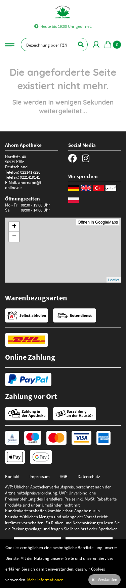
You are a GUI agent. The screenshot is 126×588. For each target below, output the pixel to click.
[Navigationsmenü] (9, 44)
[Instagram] (85, 158)
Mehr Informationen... (47, 579)
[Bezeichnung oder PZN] (54, 44)
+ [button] (14, 227)
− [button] (14, 237)
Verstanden (107, 579)
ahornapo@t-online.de (24, 185)
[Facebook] (72, 158)
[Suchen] (77, 44)
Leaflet (113, 280)
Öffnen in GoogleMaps (98, 222)
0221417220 (30, 172)
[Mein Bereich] (96, 45)
